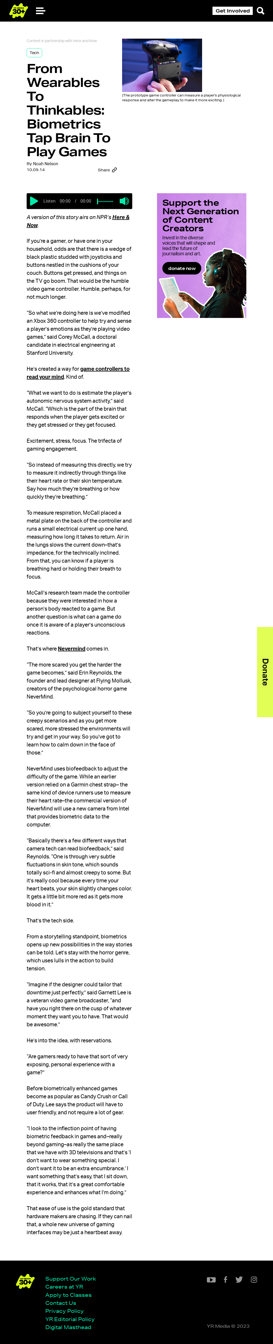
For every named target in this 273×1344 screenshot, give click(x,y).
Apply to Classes (68, 1295)
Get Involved (233, 11)
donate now (181, 268)
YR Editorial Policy (70, 1319)
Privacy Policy (64, 1311)
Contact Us (60, 1303)
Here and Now (85, 41)
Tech (34, 52)
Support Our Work (70, 1279)
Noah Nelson (45, 164)
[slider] (97, 201)
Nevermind (71, 649)
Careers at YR (64, 1287)
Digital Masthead (68, 1327)
